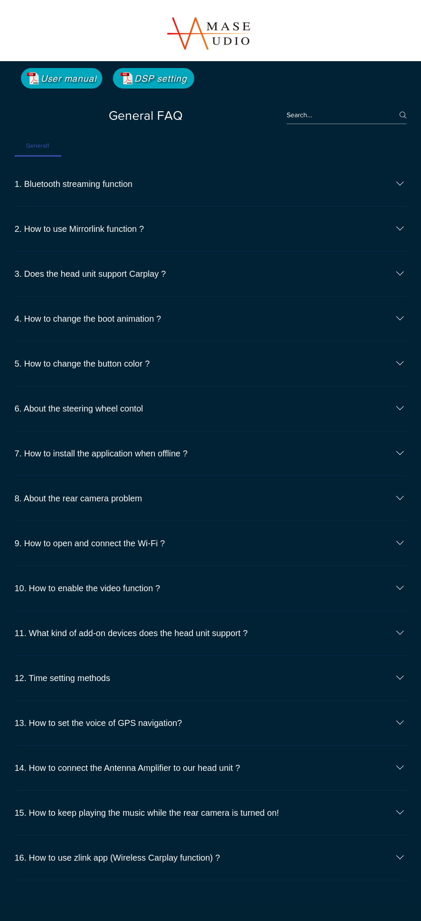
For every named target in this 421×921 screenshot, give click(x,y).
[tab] (38, 145)
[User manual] (61, 78)
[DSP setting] (153, 78)
